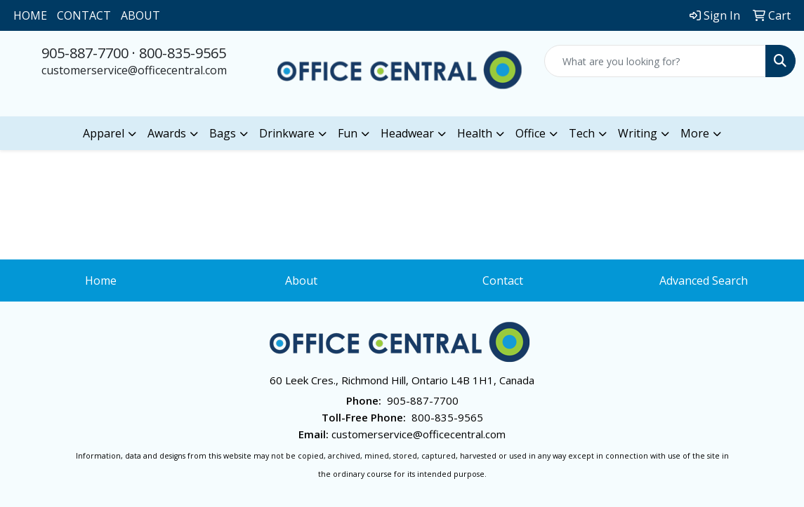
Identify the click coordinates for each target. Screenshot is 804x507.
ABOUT (140, 15)
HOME (30, 15)
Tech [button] (582, 133)
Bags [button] (222, 133)
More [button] (694, 133)
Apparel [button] (103, 133)
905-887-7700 (84, 52)
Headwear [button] (407, 133)
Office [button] (530, 133)
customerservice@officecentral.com (134, 70)
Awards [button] (166, 133)
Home (101, 280)
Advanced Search (703, 280)
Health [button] (474, 133)
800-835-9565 (182, 52)
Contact (502, 280)
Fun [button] (347, 133)
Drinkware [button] (287, 133)
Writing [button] (637, 133)
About (301, 280)
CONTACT (84, 15)
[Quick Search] (655, 61)
